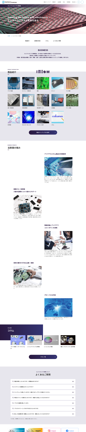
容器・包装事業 (39, 405)
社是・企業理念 (52, 411)
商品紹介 (27, 40)
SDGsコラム (63, 405)
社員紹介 (72, 413)
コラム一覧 (43, 301)
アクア (25, 413)
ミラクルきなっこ (39, 416)
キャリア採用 (73, 409)
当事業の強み (37, 40)
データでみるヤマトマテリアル (76, 405)
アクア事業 (38, 407)
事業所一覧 (51, 409)
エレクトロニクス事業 (40, 409)
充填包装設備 (26, 417)
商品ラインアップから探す (43, 132)
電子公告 (51, 416)
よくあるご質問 (57, 40)
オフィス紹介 (51, 418)
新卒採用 (72, 407)
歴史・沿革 (51, 413)
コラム (47, 40)
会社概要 (51, 407)
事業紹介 (72, 411)
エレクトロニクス (27, 415)
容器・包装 (26, 411)
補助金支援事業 (39, 413)
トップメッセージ (52, 405)
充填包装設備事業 (39, 411)
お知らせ (26, 406)
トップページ (26, 403)
